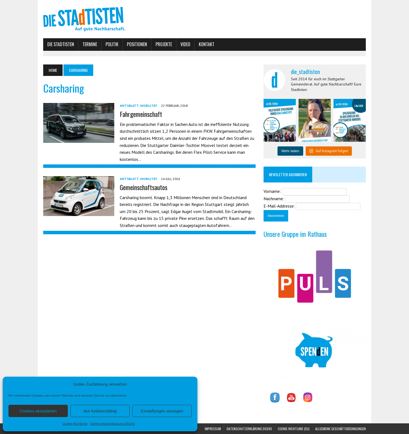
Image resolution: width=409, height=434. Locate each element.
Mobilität (148, 106)
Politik (112, 44)
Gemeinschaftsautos (143, 187)
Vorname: (273, 191)
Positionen (137, 44)
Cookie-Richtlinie (74, 423)
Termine (90, 44)
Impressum (213, 428)
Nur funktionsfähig (100, 411)
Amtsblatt (129, 106)
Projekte (164, 44)
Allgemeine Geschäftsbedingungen (340, 428)
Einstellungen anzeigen (162, 411)
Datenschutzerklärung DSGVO (112, 423)
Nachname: (274, 198)
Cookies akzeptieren (38, 411)
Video (185, 44)
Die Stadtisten (60, 44)
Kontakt (206, 44)
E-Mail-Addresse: (280, 206)
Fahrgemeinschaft (141, 114)
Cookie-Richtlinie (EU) (293, 428)
